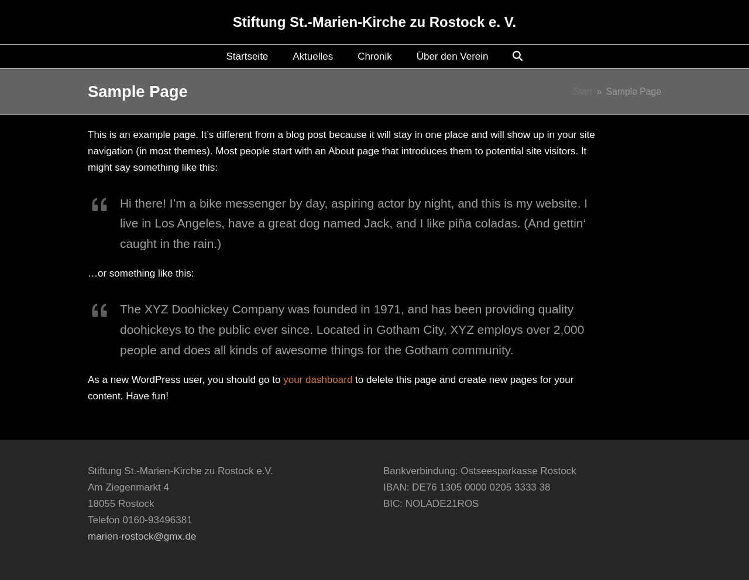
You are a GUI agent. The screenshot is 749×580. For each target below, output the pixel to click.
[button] (518, 56)
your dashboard (317, 379)
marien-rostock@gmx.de (142, 536)
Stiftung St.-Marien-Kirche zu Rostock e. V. (375, 22)
